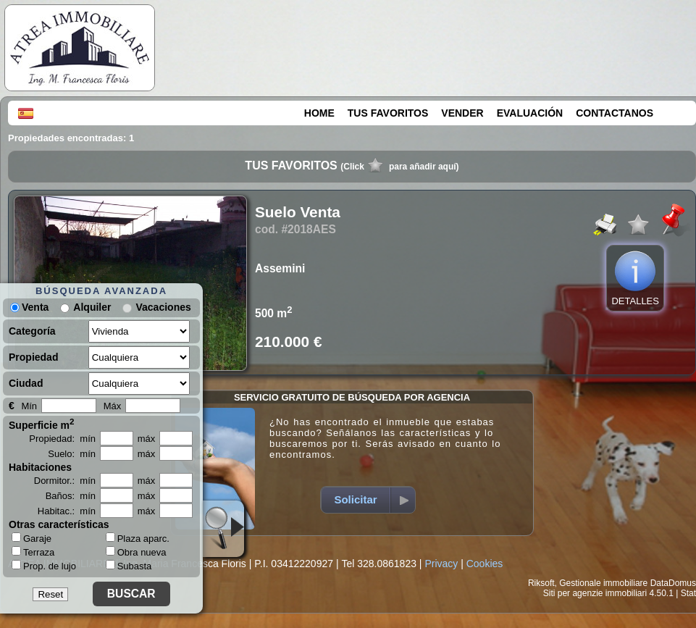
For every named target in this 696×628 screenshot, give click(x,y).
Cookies (484, 563)
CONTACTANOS (614, 113)
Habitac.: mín (67, 511)
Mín (29, 406)
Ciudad (26, 383)
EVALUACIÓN (530, 113)
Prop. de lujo (44, 566)
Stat (688, 593)
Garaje (31, 538)
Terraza (33, 552)
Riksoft (541, 583)
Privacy (441, 563)
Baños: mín (71, 495)
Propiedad (33, 357)
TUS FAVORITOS (388, 113)
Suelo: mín (72, 453)
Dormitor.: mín (65, 480)
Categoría (32, 331)
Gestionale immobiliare (603, 583)
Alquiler (92, 307)
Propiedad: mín (62, 438)
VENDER (462, 113)
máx (147, 438)
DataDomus (673, 583)
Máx (113, 406)
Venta (29, 307)
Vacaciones (162, 307)
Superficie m (42, 423)
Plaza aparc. (137, 538)
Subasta (129, 566)
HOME (319, 113)
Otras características (59, 524)
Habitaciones (40, 467)
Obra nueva (136, 552)
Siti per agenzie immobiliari (595, 593)
